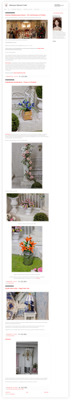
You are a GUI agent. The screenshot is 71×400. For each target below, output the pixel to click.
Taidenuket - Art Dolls (27, 9)
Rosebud (38, 278)
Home (27, 392)
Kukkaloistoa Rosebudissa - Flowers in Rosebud (20, 82)
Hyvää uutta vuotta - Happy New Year (17, 288)
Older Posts (46, 392)
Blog (5, 9)
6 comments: (15, 281)
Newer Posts (8, 392)
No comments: (15, 387)
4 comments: (15, 334)
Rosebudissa (8, 134)
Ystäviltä (13, 335)
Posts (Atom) (12, 394)
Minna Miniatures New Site (58, 13)
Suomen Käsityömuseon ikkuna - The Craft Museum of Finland (25, 15)
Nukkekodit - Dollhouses (16, 9)
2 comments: (16, 76)
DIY (9, 9)
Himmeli (7, 339)
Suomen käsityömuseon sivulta (19, 72)
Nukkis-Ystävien (41, 48)
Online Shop (36, 9)
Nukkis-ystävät (7, 62)
